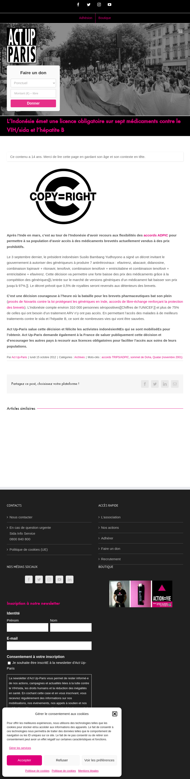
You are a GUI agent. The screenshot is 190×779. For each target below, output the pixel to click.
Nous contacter (21, 517)
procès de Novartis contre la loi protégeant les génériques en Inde (57, 301)
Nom (53, 620)
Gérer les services (20, 748)
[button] (114, 714)
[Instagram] (49, 579)
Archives (79, 357)
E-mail (12, 638)
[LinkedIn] (69, 579)
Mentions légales (88, 770)
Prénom (13, 620)
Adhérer (107, 538)
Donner (33, 103)
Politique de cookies (37, 770)
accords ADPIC (156, 235)
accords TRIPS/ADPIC (115, 357)
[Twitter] (39, 579)
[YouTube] (59, 579)
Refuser (62, 760)
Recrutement (111, 559)
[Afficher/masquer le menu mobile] (180, 31)
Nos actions (110, 527)
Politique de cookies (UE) (29, 549)
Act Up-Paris (19, 357)
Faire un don (110, 548)
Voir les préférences (99, 760)
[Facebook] (29, 579)
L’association (111, 517)
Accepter (24, 760)
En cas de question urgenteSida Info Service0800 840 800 (30, 533)
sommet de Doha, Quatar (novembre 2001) (156, 357)
